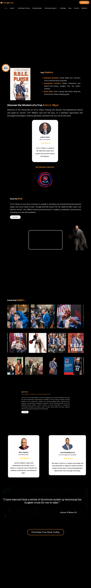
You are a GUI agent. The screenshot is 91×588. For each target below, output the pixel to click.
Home (6, 8)
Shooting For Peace (24, 8)
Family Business (37, 8)
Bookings (63, 8)
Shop (69, 8)
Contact (76, 8)
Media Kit (84, 8)
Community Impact (50, 8)
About (12, 8)
